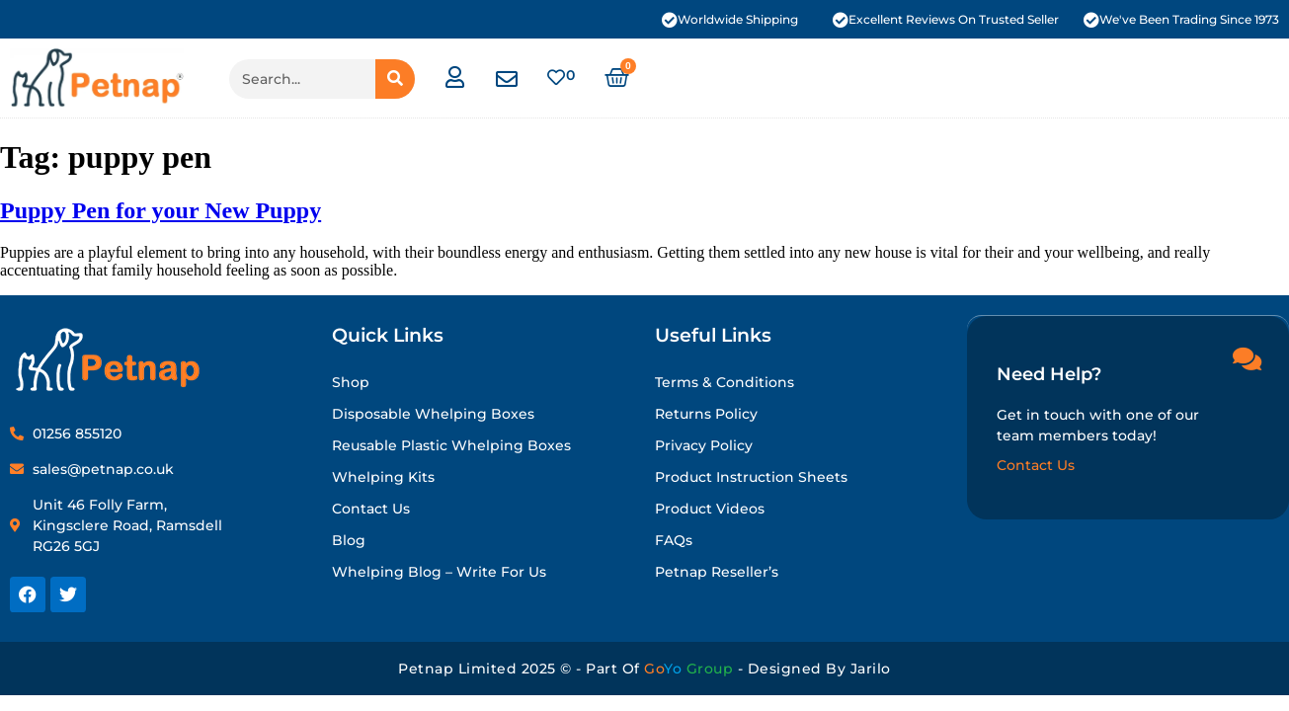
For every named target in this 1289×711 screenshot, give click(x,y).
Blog (348, 540)
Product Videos (710, 508)
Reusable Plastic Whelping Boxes (451, 445)
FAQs (673, 540)
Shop (350, 382)
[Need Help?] (1246, 357)
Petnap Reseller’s (716, 572)
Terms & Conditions (724, 382)
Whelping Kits (383, 477)
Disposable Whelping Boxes (433, 414)
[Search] (395, 79)
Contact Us (371, 508)
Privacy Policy (704, 445)
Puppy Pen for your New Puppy (160, 210)
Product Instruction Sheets (751, 477)
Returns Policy (706, 414)
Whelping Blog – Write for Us (439, 572)
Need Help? (1049, 373)
